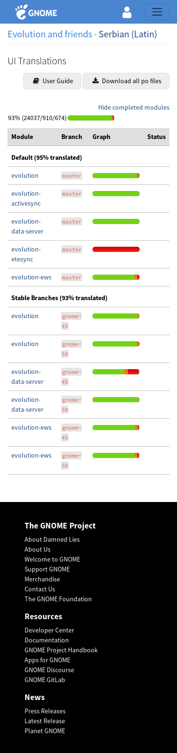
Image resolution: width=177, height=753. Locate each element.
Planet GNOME (45, 731)
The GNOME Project (60, 526)
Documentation (47, 640)
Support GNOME (47, 569)
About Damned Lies (52, 539)
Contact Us (40, 589)
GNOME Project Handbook (61, 650)
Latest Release (45, 721)
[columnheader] (33, 137)
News (35, 697)
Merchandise (42, 579)
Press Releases (45, 711)
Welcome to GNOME (52, 559)
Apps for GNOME (47, 660)
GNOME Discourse (49, 670)
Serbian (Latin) (128, 34)
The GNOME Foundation (58, 599)
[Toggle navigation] (157, 11)
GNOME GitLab (45, 679)
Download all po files (127, 81)
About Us (38, 549)
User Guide (53, 81)
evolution (25, 175)
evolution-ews (31, 277)
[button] (127, 12)
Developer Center (49, 630)
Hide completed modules (133, 107)
